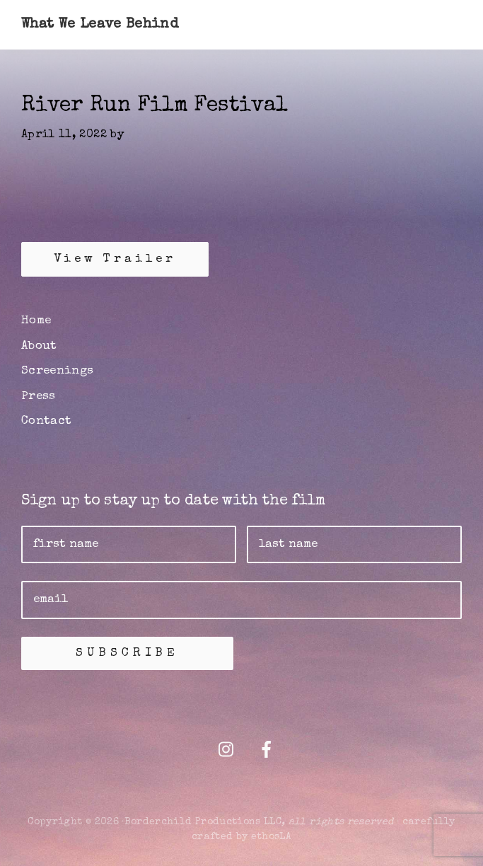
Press (38, 397)
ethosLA (271, 837)
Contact (46, 421)
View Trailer (115, 259)
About (39, 346)
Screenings (57, 371)
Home (36, 321)
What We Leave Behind (99, 25)
